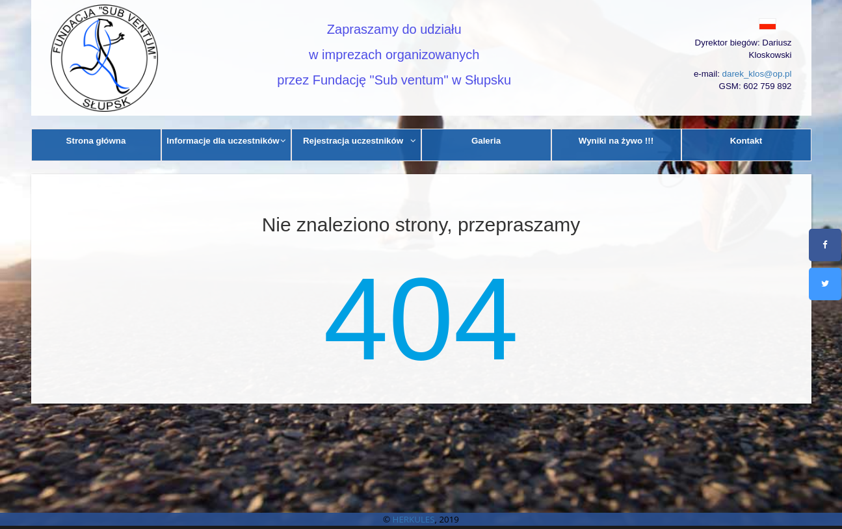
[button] (738, 23)
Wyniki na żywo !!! (616, 141)
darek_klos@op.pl (757, 74)
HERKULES (414, 519)
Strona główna (96, 141)
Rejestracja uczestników (359, 141)
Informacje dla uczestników (226, 141)
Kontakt (746, 141)
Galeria (486, 141)
